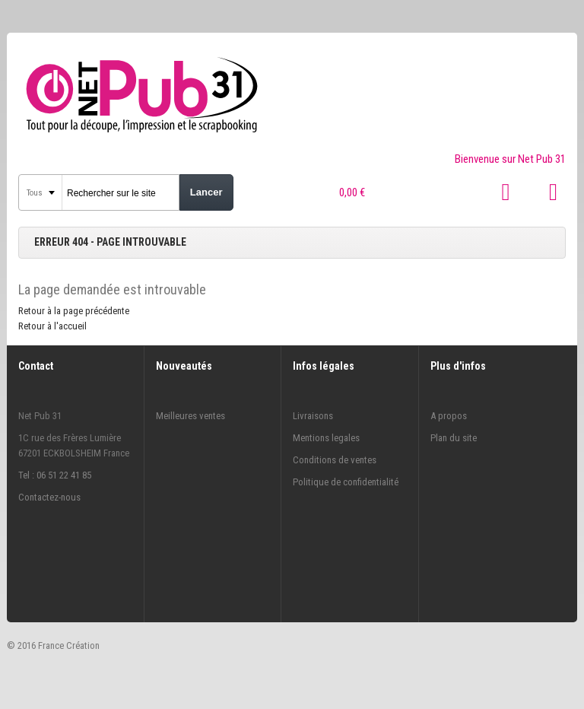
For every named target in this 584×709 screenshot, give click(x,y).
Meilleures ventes (190, 415)
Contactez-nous (49, 497)
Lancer (206, 192)
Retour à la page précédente (73, 310)
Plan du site (453, 438)
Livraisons (313, 415)
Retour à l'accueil (52, 326)
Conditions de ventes (334, 460)
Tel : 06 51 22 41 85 (54, 475)
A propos (448, 415)
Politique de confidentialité (345, 482)
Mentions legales (326, 438)
